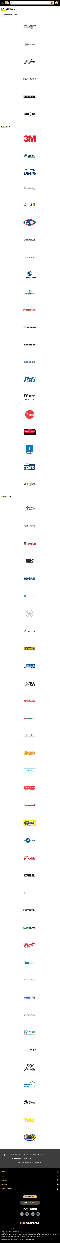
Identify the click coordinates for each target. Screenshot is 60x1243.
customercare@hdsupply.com (31, 1162)
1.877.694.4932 (27, 1155)
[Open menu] (2, 3)
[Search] (52, 3)
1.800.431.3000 (27, 1158)
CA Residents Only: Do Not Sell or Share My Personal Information (17, 1239)
